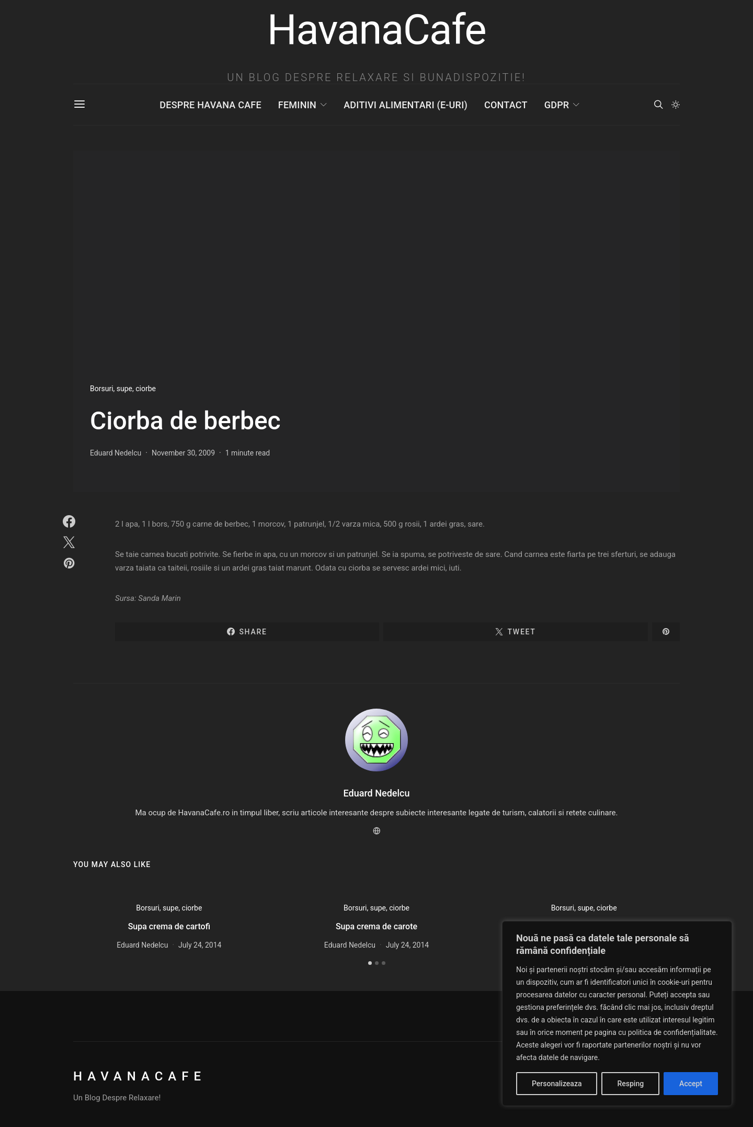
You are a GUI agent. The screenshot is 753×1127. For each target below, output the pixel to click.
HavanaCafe (139, 1076)
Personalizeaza (556, 1083)
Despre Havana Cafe (210, 104)
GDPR (556, 104)
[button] (675, 104)
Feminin (297, 104)
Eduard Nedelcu (115, 453)
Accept (690, 1083)
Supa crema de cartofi (169, 926)
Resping (630, 1083)
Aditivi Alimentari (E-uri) (405, 104)
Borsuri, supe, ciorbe (123, 388)
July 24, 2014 (199, 945)
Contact (506, 104)
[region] (617, 1013)
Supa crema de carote (376, 926)
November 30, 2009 (183, 453)
